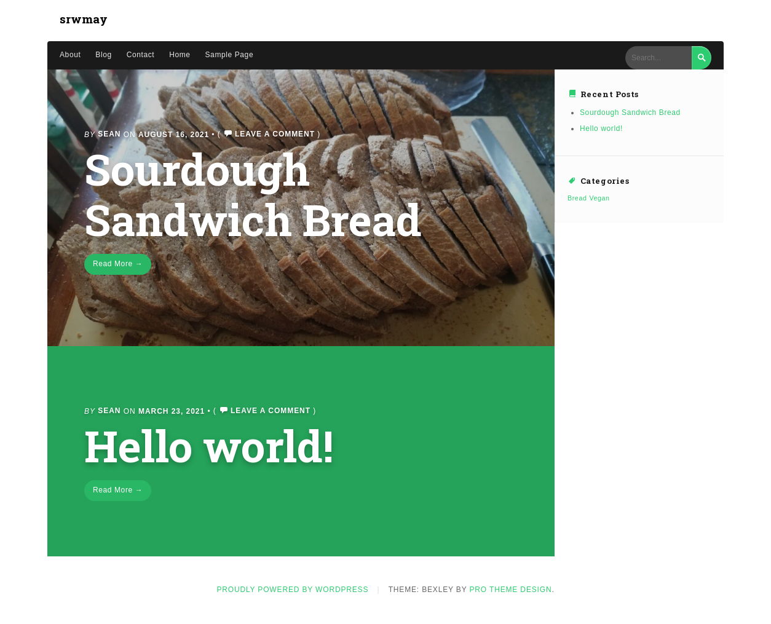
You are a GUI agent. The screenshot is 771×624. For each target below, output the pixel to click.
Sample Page (229, 54)
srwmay (84, 18)
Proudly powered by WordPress (292, 589)
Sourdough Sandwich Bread (253, 194)
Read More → (118, 263)
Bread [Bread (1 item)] (577, 198)
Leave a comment (275, 134)
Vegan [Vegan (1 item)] (599, 198)
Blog (103, 54)
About (70, 54)
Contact (141, 54)
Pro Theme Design (511, 589)
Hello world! (208, 445)
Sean (109, 134)
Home (179, 54)
